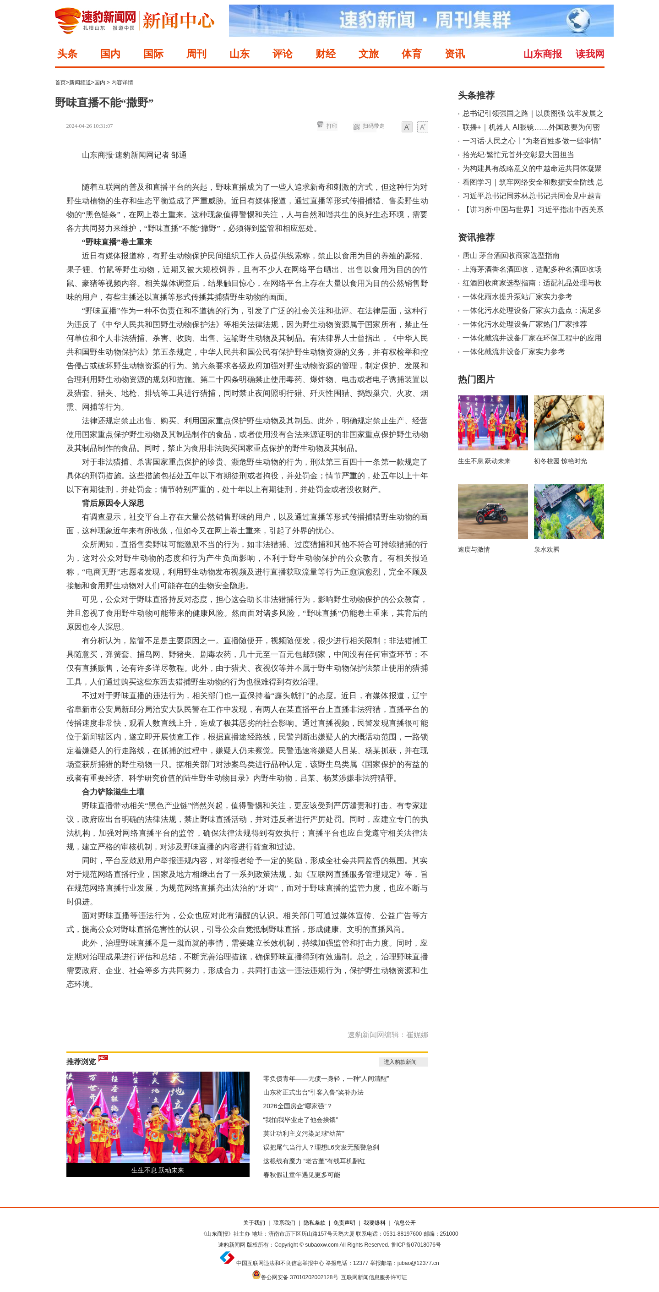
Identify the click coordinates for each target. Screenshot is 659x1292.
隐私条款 (315, 1223)
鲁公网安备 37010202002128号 (299, 1277)
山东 (239, 54)
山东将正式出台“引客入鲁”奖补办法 (313, 1092)
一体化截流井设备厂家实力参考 (514, 352)
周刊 (196, 54)
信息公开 (405, 1223)
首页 (60, 82)
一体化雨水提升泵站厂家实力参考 (517, 297)
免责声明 (344, 1223)
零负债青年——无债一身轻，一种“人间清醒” (326, 1078)
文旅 (369, 54)
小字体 (407, 127)
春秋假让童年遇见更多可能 (301, 1174)
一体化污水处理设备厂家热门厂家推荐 (525, 324)
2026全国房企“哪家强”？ (298, 1106)
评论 (282, 54)
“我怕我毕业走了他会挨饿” (300, 1119)
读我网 (590, 54)
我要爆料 (375, 1223)
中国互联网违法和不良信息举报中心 (280, 1263)
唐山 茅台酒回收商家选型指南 (511, 255)
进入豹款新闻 (400, 1062)
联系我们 (284, 1223)
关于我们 (254, 1223)
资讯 (455, 54)
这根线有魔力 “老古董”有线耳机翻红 (314, 1161)
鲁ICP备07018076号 (416, 1245)
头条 (67, 54)
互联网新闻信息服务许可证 (374, 1277)
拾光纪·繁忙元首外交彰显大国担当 (518, 155)
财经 (326, 54)
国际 (153, 54)
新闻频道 (80, 82)
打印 (332, 126)
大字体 (422, 127)
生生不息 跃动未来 (158, 1170)
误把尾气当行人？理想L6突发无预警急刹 (321, 1147)
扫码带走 (374, 126)
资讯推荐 (476, 237)
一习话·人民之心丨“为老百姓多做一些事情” (532, 141)
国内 (110, 54)
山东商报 (542, 54)
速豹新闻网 (231, 1245)
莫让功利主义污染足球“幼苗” (303, 1133)
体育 (412, 54)
